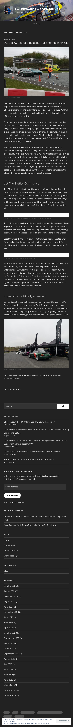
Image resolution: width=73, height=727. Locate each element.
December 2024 (11, 596)
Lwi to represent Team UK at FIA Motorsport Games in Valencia (32, 452)
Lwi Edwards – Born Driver (38, 9)
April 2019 (8, 680)
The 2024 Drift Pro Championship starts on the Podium (29, 459)
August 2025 (10, 591)
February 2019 (10, 690)
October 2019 (10, 649)
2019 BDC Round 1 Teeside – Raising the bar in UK (36, 42)
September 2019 (11, 654)
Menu (36, 24)
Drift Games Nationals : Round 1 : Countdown (37, 525)
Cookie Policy (45, 723)
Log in (6, 540)
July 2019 (8, 664)
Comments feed (11, 550)
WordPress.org (10, 556)
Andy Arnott (9, 517)
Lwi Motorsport (12, 390)
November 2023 (11, 612)
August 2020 (10, 643)
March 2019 (9, 685)
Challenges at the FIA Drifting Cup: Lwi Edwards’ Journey (29, 422)
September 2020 (11, 638)
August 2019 (9, 659)
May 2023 (8, 622)
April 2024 (8, 607)
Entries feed (9, 545)
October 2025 (10, 586)
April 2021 (8, 628)
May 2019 (8, 675)
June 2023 (8, 617)
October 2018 (10, 695)
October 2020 (10, 633)
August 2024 (10, 602)
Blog (6, 571)
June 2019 (8, 669)
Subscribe (12, 495)
